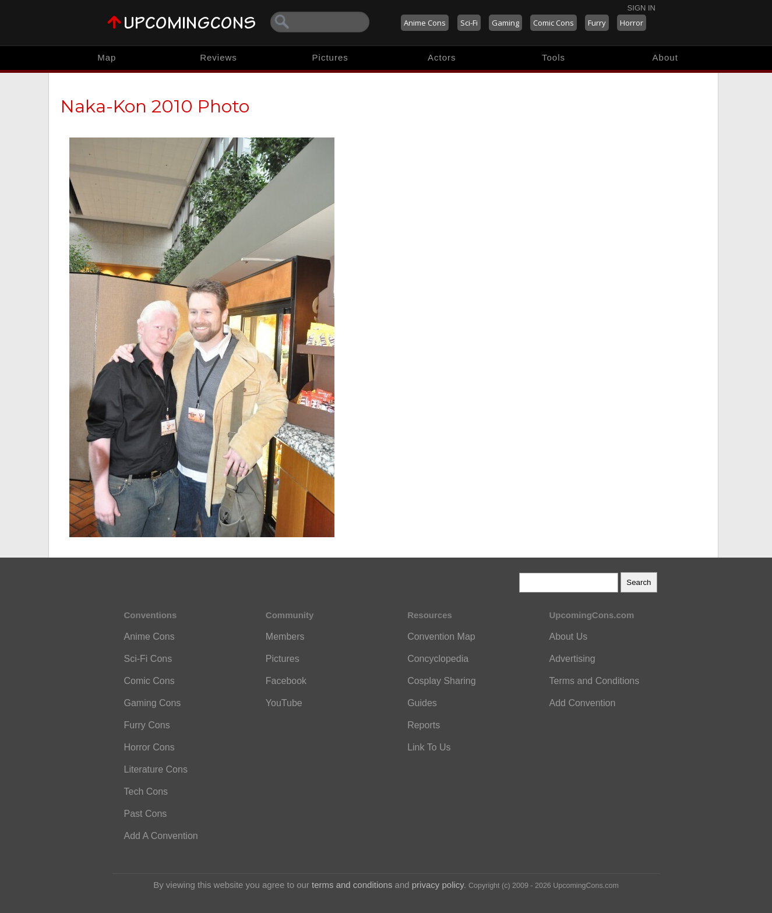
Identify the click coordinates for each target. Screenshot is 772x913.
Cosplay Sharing (441, 681)
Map (106, 57)
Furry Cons (147, 725)
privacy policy (438, 885)
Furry (597, 22)
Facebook (286, 681)
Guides (422, 703)
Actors (442, 57)
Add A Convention (161, 836)
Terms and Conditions (594, 681)
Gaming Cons (152, 703)
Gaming (505, 22)
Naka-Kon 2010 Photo (155, 106)
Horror (631, 22)
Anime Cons (425, 22)
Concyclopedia (437, 659)
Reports (423, 725)
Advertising (572, 659)
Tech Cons (146, 791)
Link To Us (428, 747)
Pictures (330, 57)
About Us (568, 636)
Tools (553, 57)
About (665, 57)
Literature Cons (156, 769)
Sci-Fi (469, 22)
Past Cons (145, 814)
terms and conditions (352, 885)
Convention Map (441, 636)
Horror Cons (149, 747)
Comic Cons (553, 22)
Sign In (641, 7)
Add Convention (582, 703)
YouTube (284, 703)
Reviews (218, 57)
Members (285, 636)
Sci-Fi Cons (148, 659)
